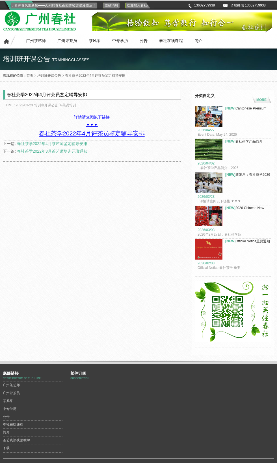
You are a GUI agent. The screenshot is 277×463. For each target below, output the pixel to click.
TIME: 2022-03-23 (19, 105)
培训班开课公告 (49, 76)
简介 (198, 40)
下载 (6, 448)
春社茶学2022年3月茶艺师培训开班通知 (52, 151)
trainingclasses (70, 60)
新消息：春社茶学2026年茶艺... (247, 175)
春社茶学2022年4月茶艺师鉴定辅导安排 (52, 143)
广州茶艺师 (36, 40)
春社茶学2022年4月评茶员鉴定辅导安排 (95, 76)
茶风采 (95, 40)
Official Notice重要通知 (247, 241)
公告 (144, 40)
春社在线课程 (171, 40)
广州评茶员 (67, 40)
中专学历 (120, 40)
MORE (261, 100)
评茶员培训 (67, 105)
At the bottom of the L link (22, 378)
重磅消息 (112, 5)
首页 (30, 76)
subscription (80, 378)
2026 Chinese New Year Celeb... (244, 208)
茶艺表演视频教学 (16, 440)
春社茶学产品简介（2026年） (244, 141)
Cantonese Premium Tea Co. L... (245, 108)
